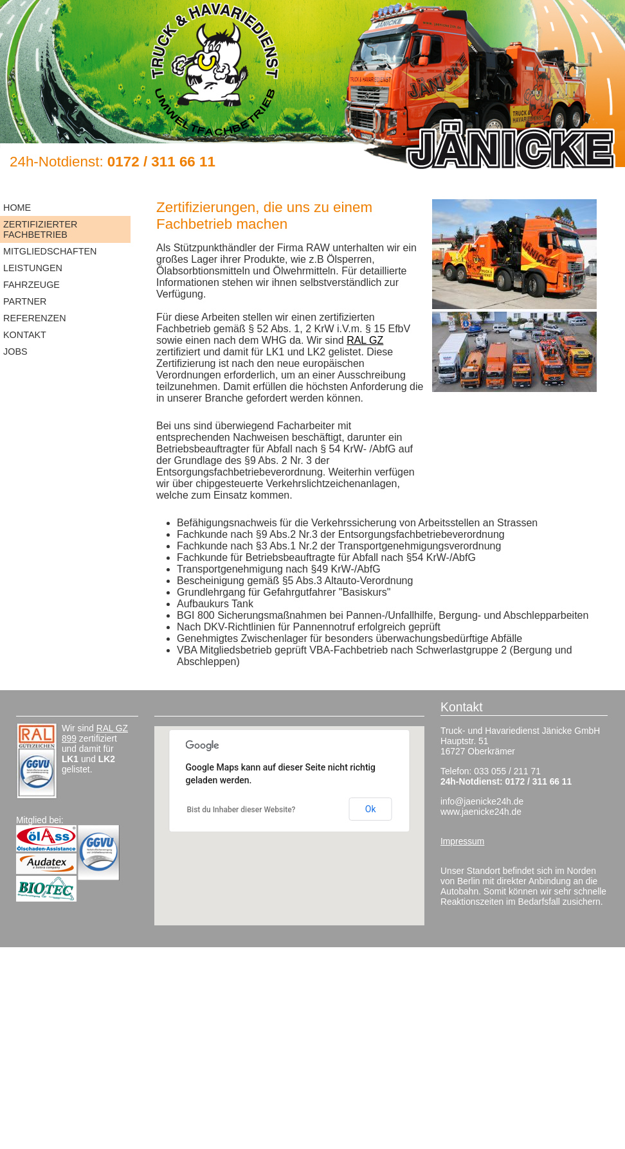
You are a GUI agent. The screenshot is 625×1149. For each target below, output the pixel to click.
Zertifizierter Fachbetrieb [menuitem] (40, 229)
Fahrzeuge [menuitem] (31, 285)
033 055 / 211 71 (507, 771)
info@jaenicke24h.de (481, 801)
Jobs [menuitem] (15, 351)
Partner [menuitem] (24, 301)
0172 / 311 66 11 (161, 162)
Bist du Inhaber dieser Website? (241, 809)
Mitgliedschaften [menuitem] (50, 251)
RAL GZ (365, 340)
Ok (370, 809)
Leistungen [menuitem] (32, 268)
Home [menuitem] (17, 207)
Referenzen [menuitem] (34, 318)
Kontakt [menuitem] (24, 335)
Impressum (462, 841)
